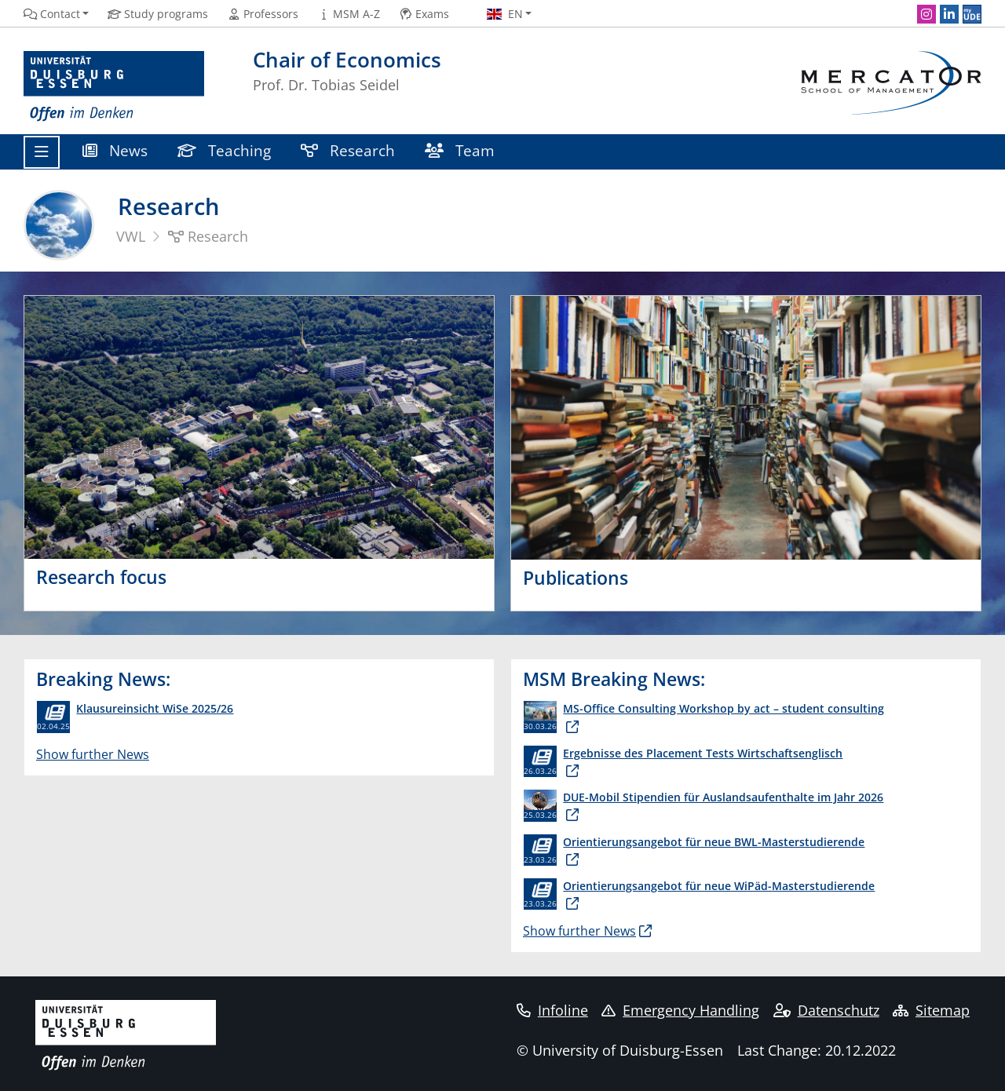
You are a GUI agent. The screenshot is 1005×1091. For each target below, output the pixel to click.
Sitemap (931, 1010)
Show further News (92, 754)
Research (348, 150)
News (115, 150)
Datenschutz (826, 1010)
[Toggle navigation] (42, 152)
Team (460, 150)
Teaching (224, 150)
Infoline (552, 1010)
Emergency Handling (680, 1010)
